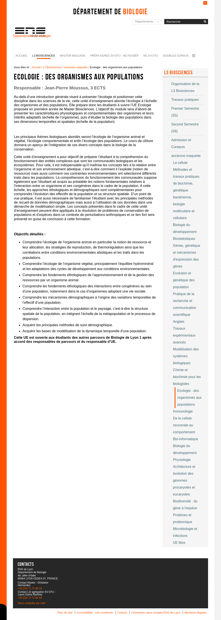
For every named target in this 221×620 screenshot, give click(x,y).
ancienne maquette (76, 67)
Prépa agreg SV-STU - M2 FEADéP (114, 55)
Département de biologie (32, 36)
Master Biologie (72, 55)
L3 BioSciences (43, 55)
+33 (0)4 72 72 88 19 (30, 588)
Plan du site (65, 612)
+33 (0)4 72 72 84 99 (30, 597)
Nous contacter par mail (31, 603)
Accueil (21, 55)
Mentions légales (196, 612)
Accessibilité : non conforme (94, 612)
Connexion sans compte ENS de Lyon (155, 612)
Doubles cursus (176, 55)
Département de (110, 11)
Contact (122, 612)
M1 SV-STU (151, 55)
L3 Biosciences (178, 72)
